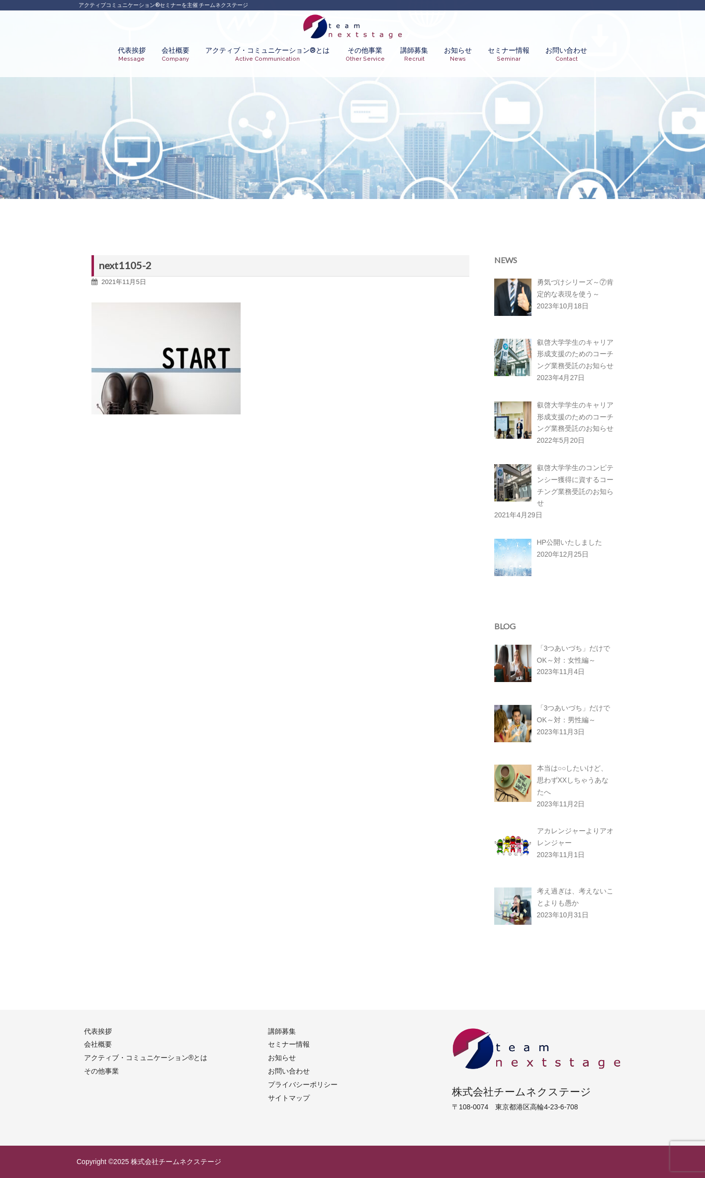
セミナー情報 (508, 54)
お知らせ (458, 54)
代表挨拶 (132, 54)
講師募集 (414, 54)
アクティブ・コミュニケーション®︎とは (267, 54)
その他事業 (365, 54)
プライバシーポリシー (303, 1084)
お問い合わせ (566, 54)
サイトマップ (289, 1098)
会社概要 (175, 54)
